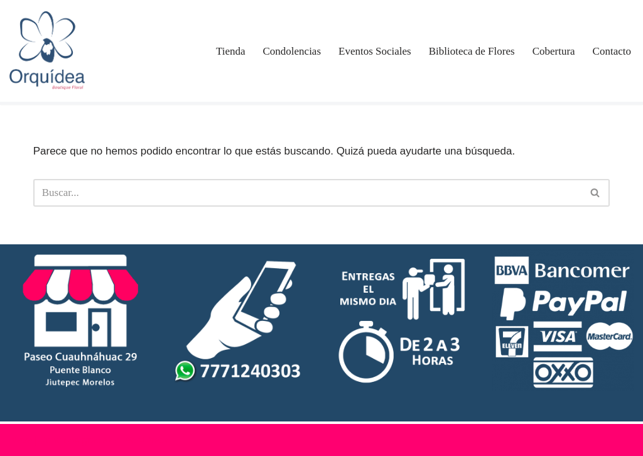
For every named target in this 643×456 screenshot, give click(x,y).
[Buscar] (307, 193)
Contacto (612, 51)
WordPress (145, 440)
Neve (20, 440)
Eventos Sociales (374, 51)
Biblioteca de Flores (472, 51)
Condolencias (291, 51)
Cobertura (553, 51)
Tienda (231, 51)
